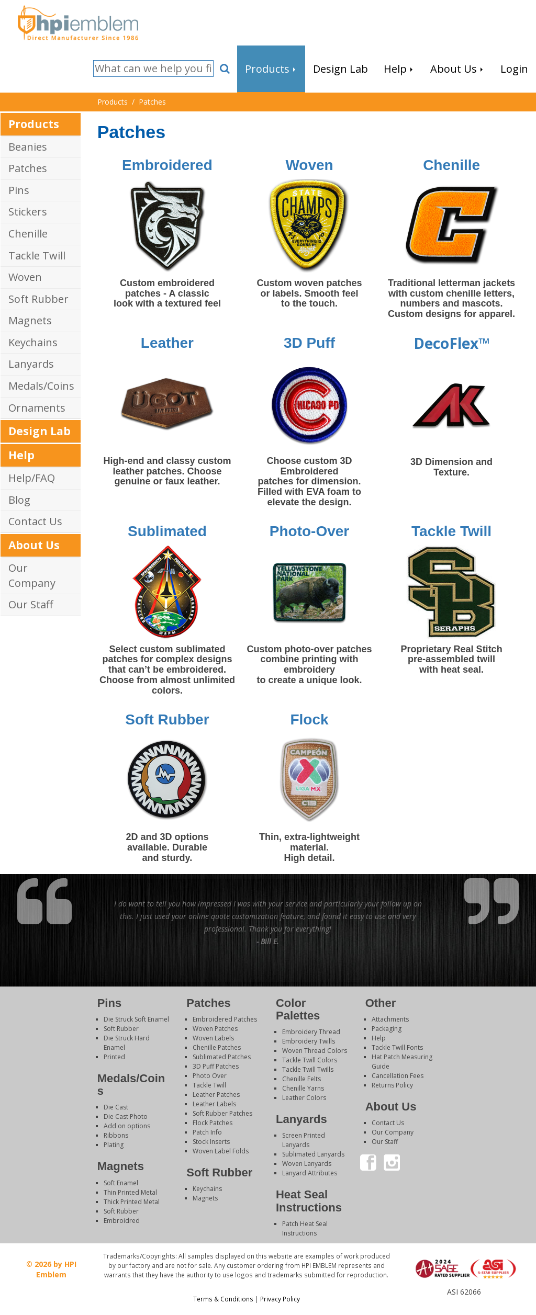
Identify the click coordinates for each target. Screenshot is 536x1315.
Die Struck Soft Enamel (136, 1019)
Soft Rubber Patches (222, 1113)
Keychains (33, 342)
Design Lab (39, 431)
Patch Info (207, 1132)
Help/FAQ (31, 478)
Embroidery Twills (308, 1041)
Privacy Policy (280, 1299)
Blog (19, 500)
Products (33, 124)
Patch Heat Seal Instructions (305, 1228)
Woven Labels (213, 1038)
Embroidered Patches (225, 1019)
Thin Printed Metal (130, 1192)
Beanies (27, 147)
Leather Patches (216, 1094)
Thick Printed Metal (132, 1201)
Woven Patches (215, 1028)
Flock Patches (212, 1122)
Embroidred (122, 1220)
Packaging (386, 1028)
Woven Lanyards (306, 1163)
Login (463, 1302)
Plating (114, 1144)
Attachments (390, 1019)
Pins (18, 190)
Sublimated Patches (222, 1056)
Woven (25, 277)
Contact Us (35, 521)
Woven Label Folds (221, 1151)
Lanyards (31, 364)
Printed (114, 1056)
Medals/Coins (41, 386)
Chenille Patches (217, 1047)
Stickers (27, 212)
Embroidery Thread (311, 1031)
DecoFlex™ (452, 343)
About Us (34, 545)
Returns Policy (392, 1085)
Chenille (28, 233)
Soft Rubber (38, 299)
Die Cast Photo (126, 1116)
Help (21, 455)
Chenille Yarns (303, 1088)
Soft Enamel (121, 1182)
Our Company (31, 575)
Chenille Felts (301, 1078)
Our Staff (30, 604)
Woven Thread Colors (314, 1050)
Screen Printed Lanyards (303, 1140)
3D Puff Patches (216, 1066)
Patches (27, 168)
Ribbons (116, 1135)
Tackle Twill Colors (309, 1060)
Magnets (30, 320)
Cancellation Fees (397, 1075)
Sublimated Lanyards (313, 1154)
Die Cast (116, 1107)
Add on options (127, 1125)
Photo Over (210, 1075)
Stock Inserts (211, 1141)
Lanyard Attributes (309, 1173)
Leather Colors (304, 1097)
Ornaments (36, 408)
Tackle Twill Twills (307, 1069)
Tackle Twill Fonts (397, 1047)
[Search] (153, 68)
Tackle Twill (36, 255)
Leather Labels (214, 1103)
